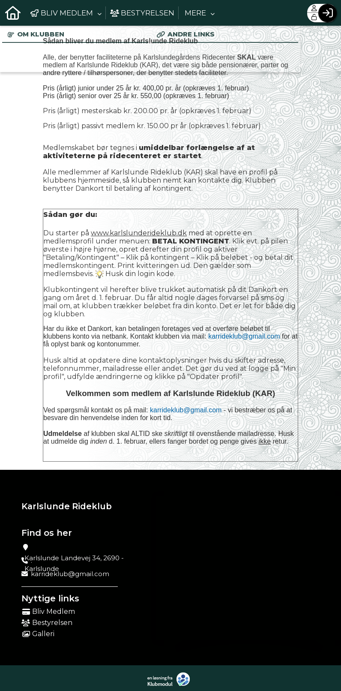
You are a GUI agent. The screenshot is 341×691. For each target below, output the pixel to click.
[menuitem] (13, 13)
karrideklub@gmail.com (244, 336)
